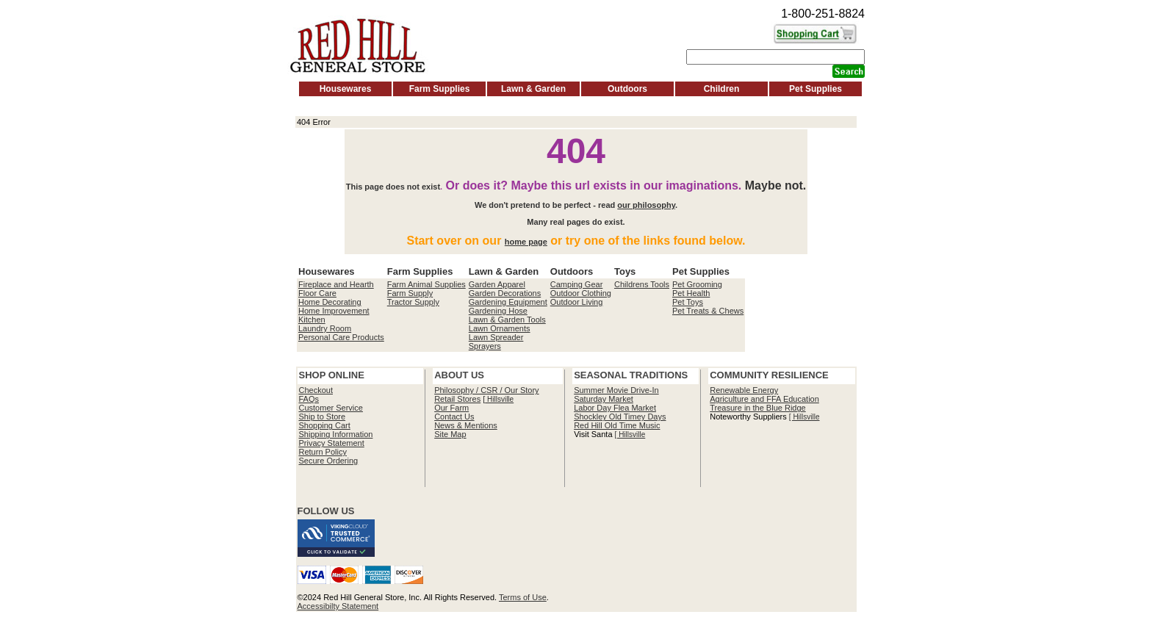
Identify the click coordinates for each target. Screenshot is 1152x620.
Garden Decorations (505, 293)
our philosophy (646, 205)
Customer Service (331, 407)
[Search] (775, 57)
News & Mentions (465, 425)
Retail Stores (457, 398)
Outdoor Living (576, 302)
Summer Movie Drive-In (616, 390)
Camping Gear (576, 284)
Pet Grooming (697, 284)
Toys (625, 271)
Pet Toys (687, 302)
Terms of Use (523, 597)
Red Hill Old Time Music (617, 425)
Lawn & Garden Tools (507, 319)
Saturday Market (603, 398)
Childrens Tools (641, 284)
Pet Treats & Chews (708, 310)
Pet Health (691, 293)
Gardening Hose (498, 310)
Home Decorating (329, 302)
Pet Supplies (815, 89)
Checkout (316, 390)
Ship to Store (322, 416)
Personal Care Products (341, 337)
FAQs (309, 398)
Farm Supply (410, 293)
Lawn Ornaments (499, 328)
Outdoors (627, 89)
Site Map (450, 434)
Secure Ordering (329, 460)
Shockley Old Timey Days (620, 416)
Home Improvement (334, 310)
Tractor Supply (413, 302)
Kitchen (311, 319)
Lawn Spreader (496, 337)
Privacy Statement (331, 443)
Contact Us (454, 416)
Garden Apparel (497, 284)
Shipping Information (336, 434)
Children (722, 89)
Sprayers (485, 346)
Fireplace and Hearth (336, 284)
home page (526, 241)
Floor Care (317, 293)
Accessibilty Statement (338, 606)
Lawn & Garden (533, 89)
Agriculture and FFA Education (764, 398)
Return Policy (323, 451)
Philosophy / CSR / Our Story (486, 390)
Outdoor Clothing (580, 293)
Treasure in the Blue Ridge (757, 407)
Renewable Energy (744, 390)
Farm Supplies (439, 89)
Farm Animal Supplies (426, 284)
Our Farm (451, 407)
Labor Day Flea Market (615, 407)
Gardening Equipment (508, 302)
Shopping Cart (324, 425)
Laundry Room (324, 328)
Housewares (346, 89)
